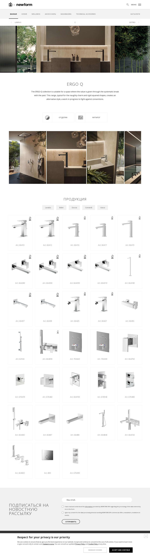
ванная (13, 14)
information (88, 506)
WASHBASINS (66, 14)
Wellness (36, 14)
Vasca (102, 207)
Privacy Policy (80, 545)
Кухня (24, 14)
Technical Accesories (86, 14)
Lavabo (48, 207)
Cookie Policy (93, 545)
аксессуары (50, 14)
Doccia (74, 207)
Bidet (61, 207)
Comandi (88, 207)
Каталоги (135, 14)
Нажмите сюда (48, 545)
